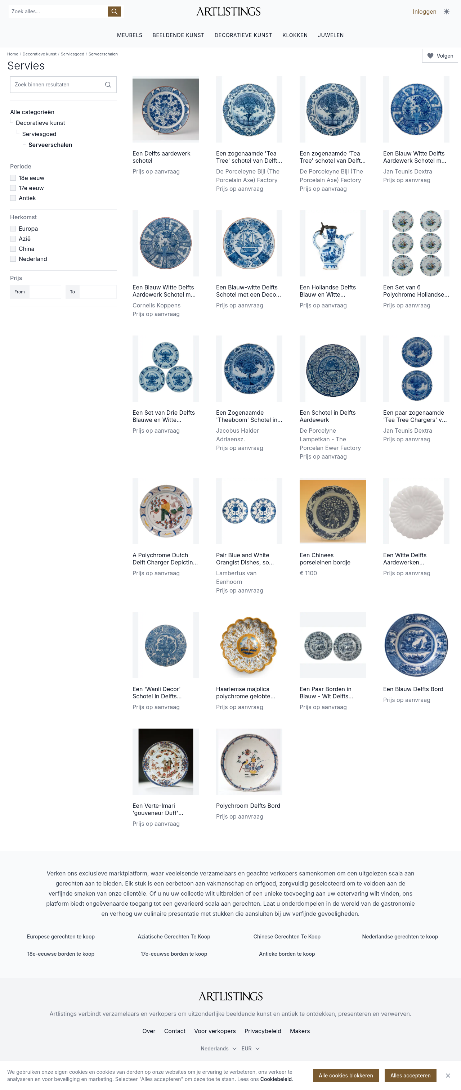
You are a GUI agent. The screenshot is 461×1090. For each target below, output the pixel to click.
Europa (28, 228)
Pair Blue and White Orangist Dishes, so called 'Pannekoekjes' (245, 562)
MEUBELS (130, 35)
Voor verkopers (215, 1031)
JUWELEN (331, 35)
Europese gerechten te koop (61, 936)
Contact (174, 1031)
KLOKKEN (295, 35)
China (26, 248)
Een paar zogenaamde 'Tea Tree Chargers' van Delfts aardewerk (415, 420)
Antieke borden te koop (287, 954)
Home (12, 54)
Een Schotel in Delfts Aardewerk (328, 416)
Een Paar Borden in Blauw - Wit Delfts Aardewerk (326, 696)
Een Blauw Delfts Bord (413, 689)
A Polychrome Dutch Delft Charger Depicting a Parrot (164, 562)
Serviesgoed (72, 54)
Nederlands (219, 1048)
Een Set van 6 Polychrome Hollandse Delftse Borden (413, 294)
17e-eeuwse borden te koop (174, 954)
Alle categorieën (32, 112)
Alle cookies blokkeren (346, 1075)
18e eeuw (31, 177)
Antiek (27, 198)
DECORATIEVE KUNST (243, 35)
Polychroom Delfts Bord (248, 805)
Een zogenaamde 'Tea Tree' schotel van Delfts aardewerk (248, 160)
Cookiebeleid (276, 1079)
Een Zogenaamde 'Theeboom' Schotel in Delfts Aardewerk (246, 420)
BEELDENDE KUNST (179, 35)
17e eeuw (31, 188)
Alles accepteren (410, 1075)
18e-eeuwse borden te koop (60, 954)
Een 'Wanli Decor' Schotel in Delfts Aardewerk (157, 696)
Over (148, 1031)
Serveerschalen (50, 144)
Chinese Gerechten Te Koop (287, 936)
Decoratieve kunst (40, 54)
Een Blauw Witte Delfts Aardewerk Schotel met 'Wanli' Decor (415, 160)
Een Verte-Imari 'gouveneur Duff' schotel (155, 813)
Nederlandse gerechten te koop (400, 936)
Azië (25, 238)
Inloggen (425, 11)
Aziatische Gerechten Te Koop (174, 936)
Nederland (33, 258)
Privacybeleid (263, 1031)
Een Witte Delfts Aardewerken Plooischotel (404, 562)
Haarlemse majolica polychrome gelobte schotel (243, 696)
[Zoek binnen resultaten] (108, 84)
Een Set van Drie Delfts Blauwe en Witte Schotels (164, 420)
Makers (300, 1031)
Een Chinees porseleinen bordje (325, 558)
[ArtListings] (230, 996)
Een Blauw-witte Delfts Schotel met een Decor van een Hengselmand (247, 294)
